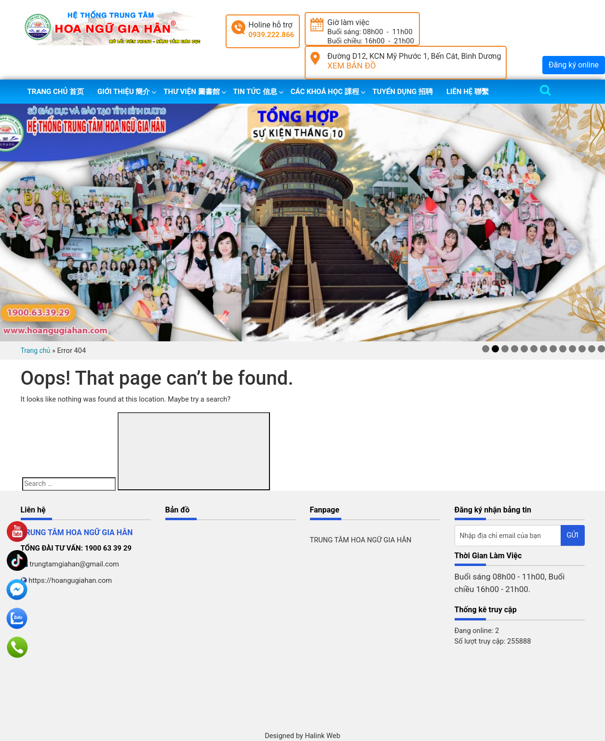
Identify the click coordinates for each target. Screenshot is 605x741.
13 (601, 348)
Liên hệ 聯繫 (467, 91)
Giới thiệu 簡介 (123, 91)
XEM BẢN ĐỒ (351, 65)
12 (591, 348)
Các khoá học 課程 (325, 91)
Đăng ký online (574, 64)
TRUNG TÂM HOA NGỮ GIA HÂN (361, 540)
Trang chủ (36, 350)
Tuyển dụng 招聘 (403, 91)
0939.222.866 (271, 34)
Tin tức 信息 (255, 91)
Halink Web (322, 735)
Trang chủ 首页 (55, 91)
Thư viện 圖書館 (191, 91)
